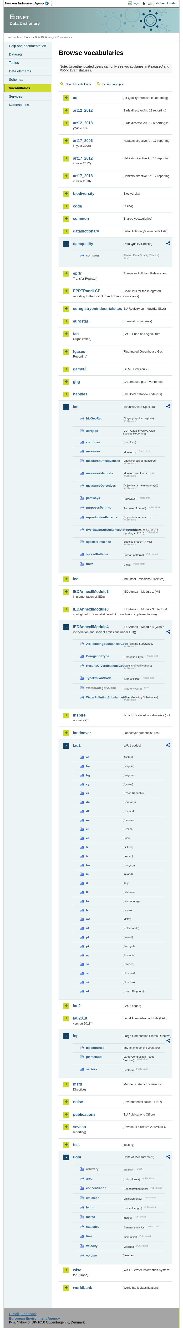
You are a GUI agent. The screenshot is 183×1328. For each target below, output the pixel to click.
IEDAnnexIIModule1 (90, 592)
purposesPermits (98, 507)
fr (87, 856)
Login (136, 3)
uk (88, 991)
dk (88, 811)
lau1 (77, 745)
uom (77, 1157)
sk (87, 982)
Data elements (20, 71)
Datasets (15, 54)
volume (91, 1255)
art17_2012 (83, 158)
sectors (91, 1069)
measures (93, 451)
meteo (90, 1217)
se (87, 964)
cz (87, 793)
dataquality (83, 244)
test (76, 1145)
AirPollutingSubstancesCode (104, 644)
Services (15, 96)
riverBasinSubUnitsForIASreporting (104, 529)
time (89, 1236)
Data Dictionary (44, 37)
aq (75, 98)
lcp (75, 1036)
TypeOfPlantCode (98, 678)
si (87, 973)
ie (87, 874)
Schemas (16, 79)
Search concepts (112, 84)
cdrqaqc (92, 431)
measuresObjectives (101, 485)
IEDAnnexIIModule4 (90, 627)
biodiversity (83, 194)
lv (87, 910)
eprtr (77, 273)
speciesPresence (98, 542)
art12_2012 (83, 110)
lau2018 (80, 1018)
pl (87, 937)
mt (88, 919)
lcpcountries (95, 1048)
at (87, 757)
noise (78, 1102)
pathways (93, 498)
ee (87, 820)
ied (75, 579)
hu (88, 865)
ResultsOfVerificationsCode (104, 665)
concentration (96, 1188)
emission (92, 1198)
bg (88, 775)
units (89, 564)
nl (87, 928)
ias (75, 407)
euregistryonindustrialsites (97, 309)
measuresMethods (99, 473)
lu (87, 901)
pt (87, 946)
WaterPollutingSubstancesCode (104, 697)
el (87, 829)
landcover (82, 733)
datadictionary (86, 231)
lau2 (77, 1006)
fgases (79, 351)
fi (87, 847)
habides (80, 394)
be (88, 766)
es (87, 838)
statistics (92, 1226)
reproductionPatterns (101, 517)
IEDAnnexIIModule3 (90, 609)
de (88, 802)
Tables (14, 63)
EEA (28, 3)
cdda (77, 206)
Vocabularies (19, 88)
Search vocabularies (78, 84)
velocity (91, 1246)
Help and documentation (27, 46)
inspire (79, 715)
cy (87, 784)
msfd (77, 1084)
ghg (76, 382)
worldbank (82, 1288)
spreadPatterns (97, 554)
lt (87, 892)
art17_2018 (83, 176)
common (81, 219)
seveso (79, 1127)
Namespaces (19, 105)
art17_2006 (83, 141)
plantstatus (94, 1057)
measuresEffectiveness (103, 461)
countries (93, 442)
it (87, 883)
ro (87, 955)
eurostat (80, 321)
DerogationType (97, 656)
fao (76, 334)
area (89, 1178)
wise (77, 1270)
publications (84, 1114)
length (90, 1207)
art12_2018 (83, 123)
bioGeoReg (94, 418)
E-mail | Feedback (23, 1314)
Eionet (28, 37)
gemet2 (79, 369)
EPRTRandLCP (86, 291)
